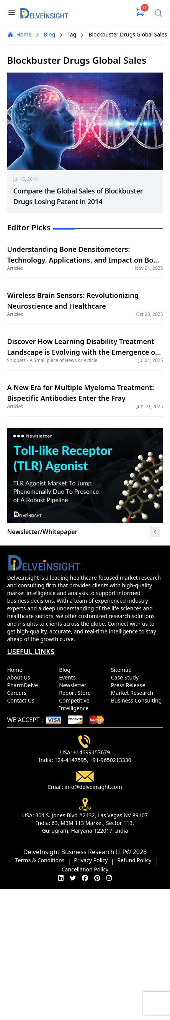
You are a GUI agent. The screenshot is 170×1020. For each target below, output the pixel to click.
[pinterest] (97, 878)
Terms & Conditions (40, 860)
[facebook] (85, 878)
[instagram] (109, 878)
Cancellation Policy (85, 869)
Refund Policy (134, 860)
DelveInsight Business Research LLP (74, 852)
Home (19, 34)
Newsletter (74, 685)
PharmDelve (24, 685)
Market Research (133, 692)
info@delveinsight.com (93, 786)
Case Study (126, 677)
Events (68, 677)
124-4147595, (71, 760)
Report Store (76, 692)
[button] (155, 531)
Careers (18, 692)
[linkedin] (61, 878)
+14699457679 (91, 752)
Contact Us (22, 700)
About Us (20, 677)
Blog (49, 34)
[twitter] (73, 878)
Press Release (129, 685)
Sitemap (122, 669)
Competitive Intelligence (75, 704)
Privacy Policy (91, 860)
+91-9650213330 (110, 760)
